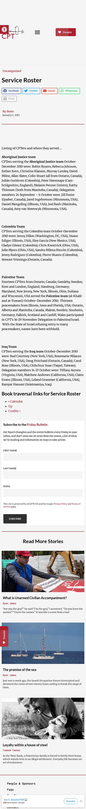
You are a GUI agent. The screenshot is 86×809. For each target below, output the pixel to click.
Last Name (9, 468)
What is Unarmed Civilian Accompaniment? (35, 598)
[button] (4, 29)
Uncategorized (12, 71)
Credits (14, 411)
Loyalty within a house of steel (25, 745)
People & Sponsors (21, 783)
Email (6, 486)
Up (10, 406)
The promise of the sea (19, 670)
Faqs (10, 789)
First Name (10, 450)
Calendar (15, 401)
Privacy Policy (60, 504)
